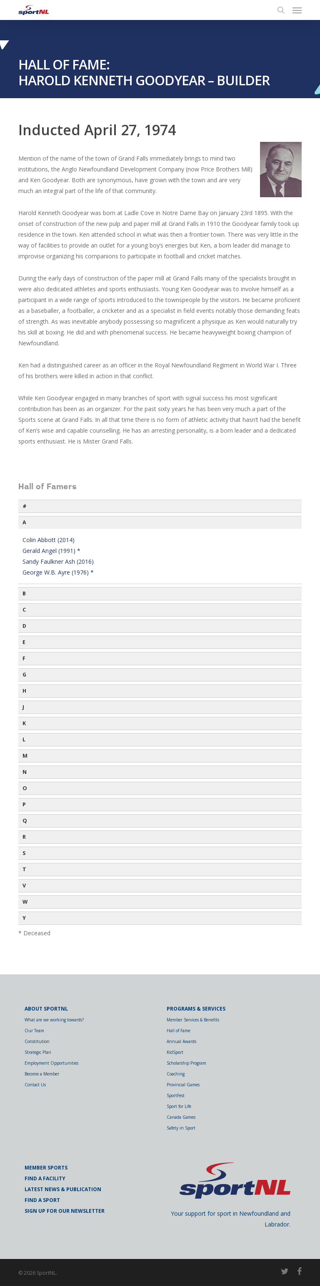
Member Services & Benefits (193, 1020)
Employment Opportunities (51, 1063)
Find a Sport (42, 1200)
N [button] (24, 772)
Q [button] (24, 820)
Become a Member (42, 1074)
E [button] (23, 642)
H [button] (24, 690)
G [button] (24, 674)
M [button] (25, 755)
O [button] (24, 788)
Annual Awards (181, 1041)
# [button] (24, 506)
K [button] (24, 723)
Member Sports (46, 1167)
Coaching (176, 1074)
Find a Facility (45, 1178)
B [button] (24, 593)
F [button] (23, 658)
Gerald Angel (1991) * (51, 551)
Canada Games (181, 1117)
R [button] (24, 836)
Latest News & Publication (63, 1189)
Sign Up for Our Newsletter (65, 1210)
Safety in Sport (181, 1128)
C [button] (24, 609)
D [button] (24, 625)
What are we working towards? (54, 1020)
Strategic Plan (38, 1052)
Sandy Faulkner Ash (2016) (58, 561)
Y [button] (24, 918)
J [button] (23, 707)
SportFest (176, 1095)
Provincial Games (183, 1085)
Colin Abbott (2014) (48, 540)
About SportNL (46, 1008)
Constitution (37, 1041)
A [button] (24, 522)
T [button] (24, 869)
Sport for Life (179, 1106)
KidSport (175, 1052)
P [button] (24, 804)
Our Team (34, 1030)
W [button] (25, 901)
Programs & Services (196, 1008)
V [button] (24, 885)
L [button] (23, 739)
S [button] (23, 853)
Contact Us (35, 1085)
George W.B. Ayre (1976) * (58, 572)
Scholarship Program (186, 1063)
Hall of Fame (178, 1030)
